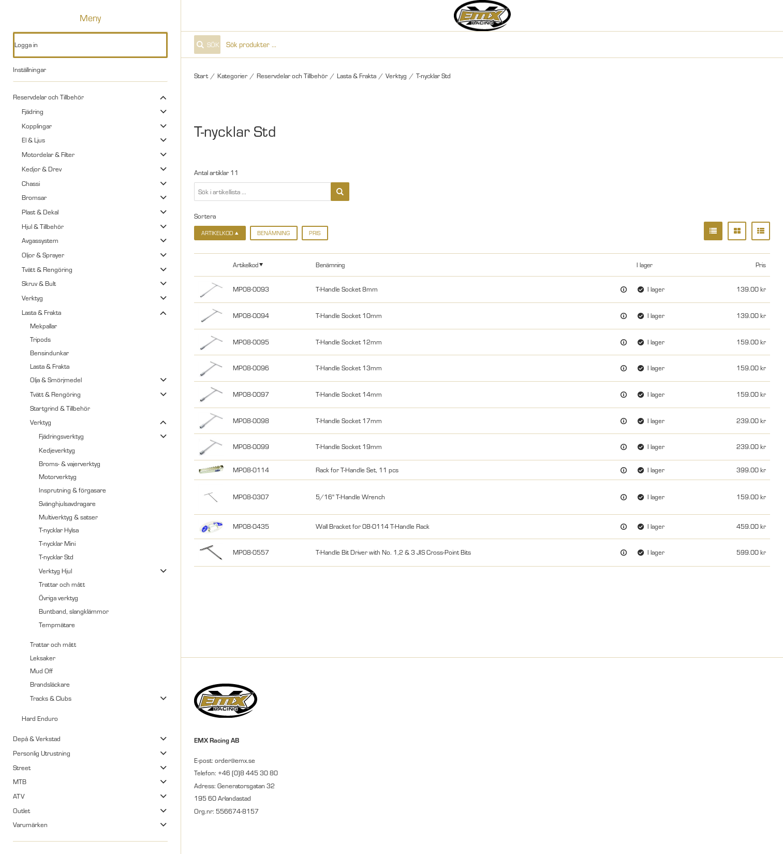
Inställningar (29, 69)
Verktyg (32, 298)
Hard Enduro (40, 718)
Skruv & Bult (39, 283)
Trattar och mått (62, 584)
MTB (19, 781)
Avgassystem (40, 240)
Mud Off (41, 671)
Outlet (21, 810)
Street (22, 767)
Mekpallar (43, 326)
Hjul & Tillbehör (43, 226)
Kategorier (232, 75)
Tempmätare (57, 624)
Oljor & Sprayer (43, 255)
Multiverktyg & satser (68, 517)
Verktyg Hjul (55, 571)
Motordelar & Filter (48, 154)
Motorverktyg (58, 476)
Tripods (40, 339)
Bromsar (34, 197)
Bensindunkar (49, 353)
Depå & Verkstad (37, 738)
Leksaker (42, 658)
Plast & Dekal (40, 212)
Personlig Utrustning (41, 753)
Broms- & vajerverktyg (69, 463)
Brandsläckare (50, 684)
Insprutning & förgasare (72, 490)
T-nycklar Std (56, 557)
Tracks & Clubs (50, 698)
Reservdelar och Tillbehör (48, 97)
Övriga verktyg (58, 598)
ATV (18, 796)
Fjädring (32, 111)
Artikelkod (245, 264)
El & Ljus (33, 140)
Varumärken (30, 824)
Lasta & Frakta (41, 312)
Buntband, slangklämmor (74, 611)
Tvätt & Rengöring (47, 269)
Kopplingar (37, 126)
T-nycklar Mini (57, 543)
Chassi (31, 183)
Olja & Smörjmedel (56, 379)
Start (201, 75)
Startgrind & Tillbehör (60, 408)
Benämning (273, 233)
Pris (314, 233)
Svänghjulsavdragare (67, 503)
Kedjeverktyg (57, 450)
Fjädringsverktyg (61, 436)
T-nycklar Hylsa (59, 530)
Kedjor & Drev (42, 169)
